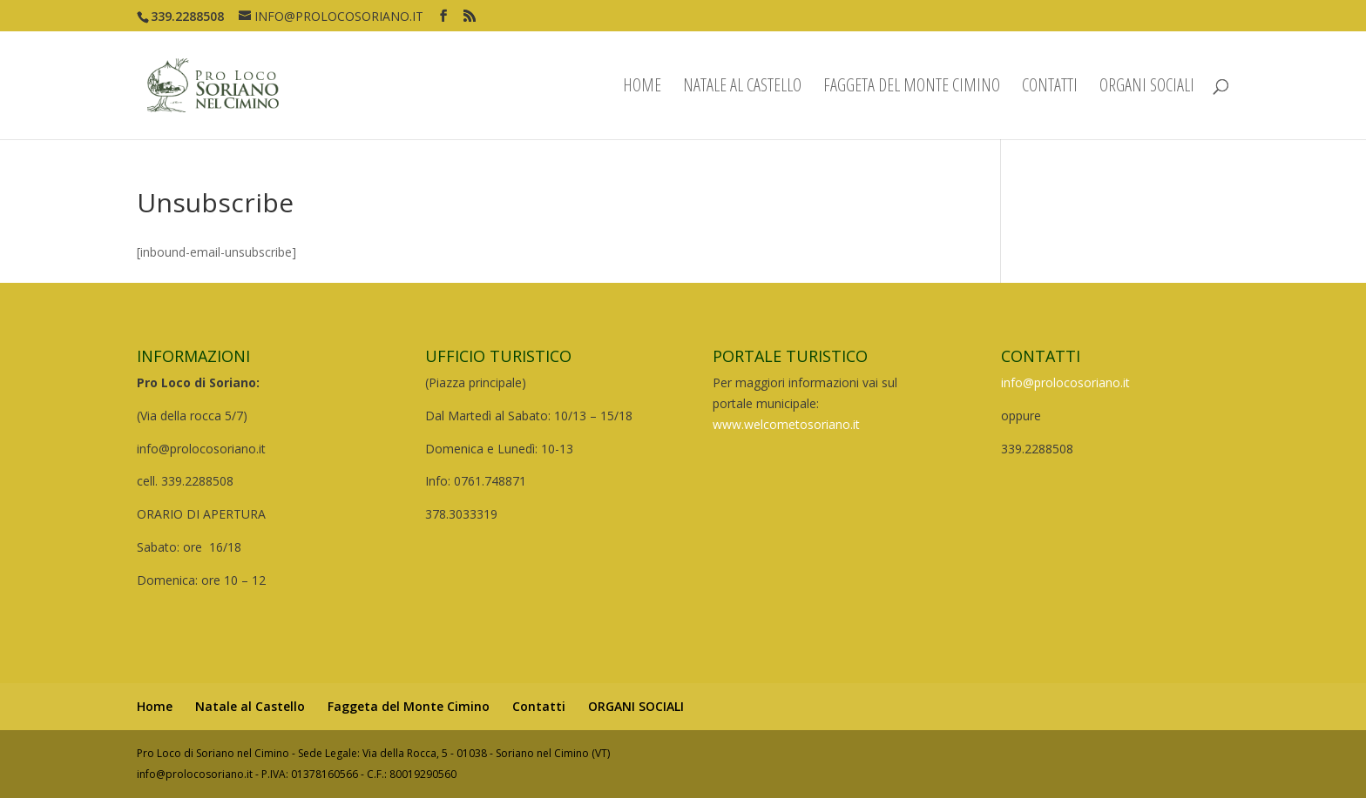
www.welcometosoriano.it (786, 424)
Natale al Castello (742, 88)
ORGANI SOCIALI (1146, 88)
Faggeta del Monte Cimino (911, 88)
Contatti (1050, 88)
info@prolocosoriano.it (1065, 382)
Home (642, 88)
